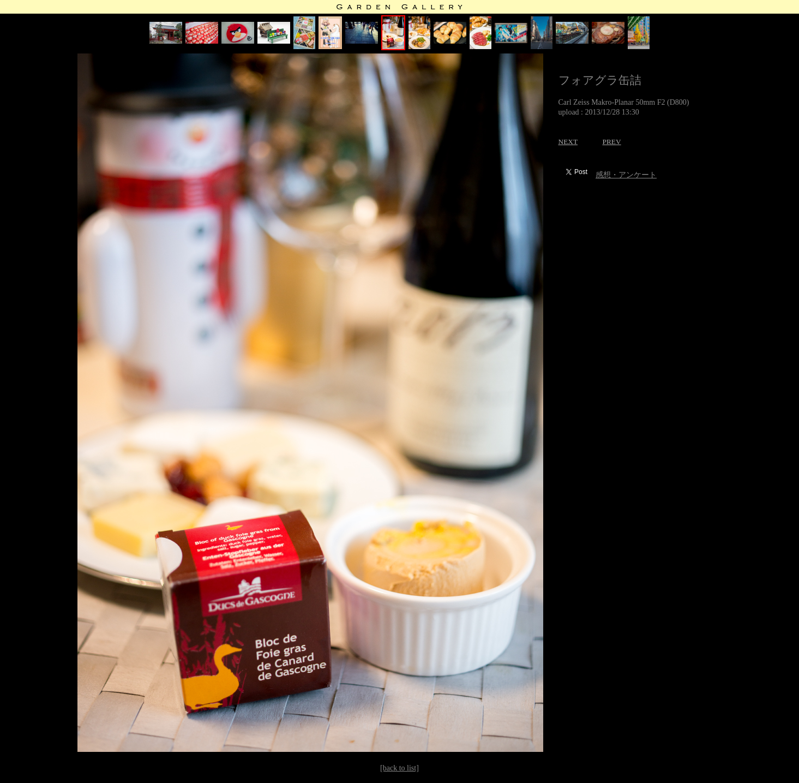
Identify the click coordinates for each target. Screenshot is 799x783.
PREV (612, 142)
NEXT (568, 142)
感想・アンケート (626, 175)
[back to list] (399, 768)
